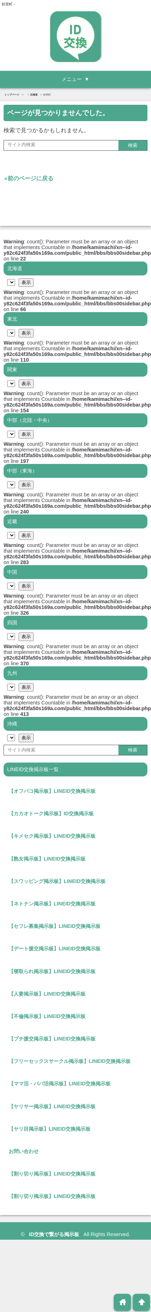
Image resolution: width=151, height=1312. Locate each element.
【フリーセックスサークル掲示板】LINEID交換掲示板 (70, 1061)
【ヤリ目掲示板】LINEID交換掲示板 (50, 1129)
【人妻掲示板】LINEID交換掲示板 (47, 994)
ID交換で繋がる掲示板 (55, 1234)
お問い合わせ (24, 1151)
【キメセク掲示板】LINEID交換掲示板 (52, 836)
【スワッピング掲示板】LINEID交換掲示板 (57, 881)
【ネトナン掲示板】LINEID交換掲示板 (52, 903)
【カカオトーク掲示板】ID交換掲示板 (51, 813)
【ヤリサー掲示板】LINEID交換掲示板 (52, 1106)
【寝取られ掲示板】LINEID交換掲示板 (52, 971)
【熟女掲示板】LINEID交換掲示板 (47, 859)
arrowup (141, 1302)
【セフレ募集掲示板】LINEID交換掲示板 (55, 926)
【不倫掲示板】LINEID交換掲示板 (47, 1016)
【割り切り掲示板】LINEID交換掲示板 (52, 1174)
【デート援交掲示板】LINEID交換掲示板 (55, 948)
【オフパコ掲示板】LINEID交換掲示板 (52, 791)
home (123, 1302)
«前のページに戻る (28, 178)
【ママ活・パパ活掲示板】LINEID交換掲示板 (60, 1083)
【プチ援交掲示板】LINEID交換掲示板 (52, 1039)
